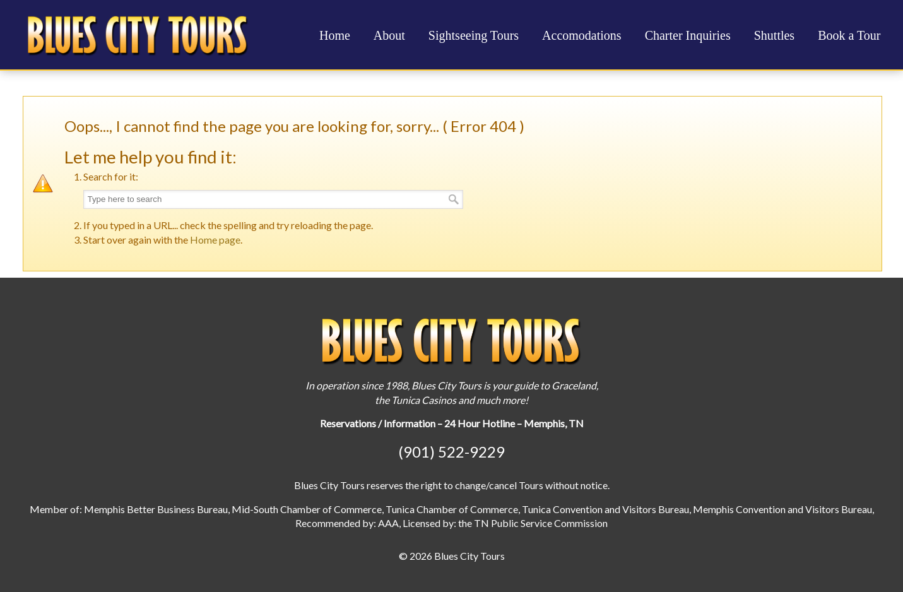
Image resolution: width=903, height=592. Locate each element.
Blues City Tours (138, 34)
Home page (215, 240)
